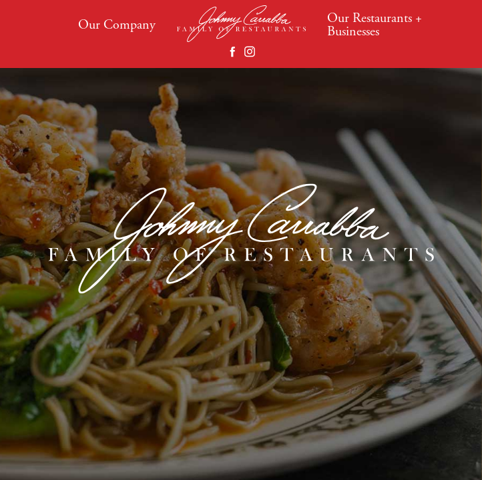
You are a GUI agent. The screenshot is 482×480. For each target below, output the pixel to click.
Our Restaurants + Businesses (374, 24)
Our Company (117, 24)
